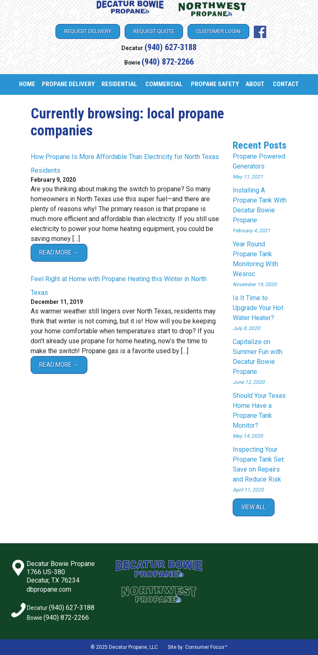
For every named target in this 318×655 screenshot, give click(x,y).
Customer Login (218, 31)
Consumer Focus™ (206, 647)
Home (27, 84)
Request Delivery (87, 31)
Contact (286, 84)
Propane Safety (215, 84)
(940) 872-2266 (168, 62)
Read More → (59, 252)
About (255, 84)
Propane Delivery (68, 84)
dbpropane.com (48, 589)
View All (253, 507)
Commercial (164, 84)
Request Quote (153, 31)
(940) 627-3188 (171, 47)
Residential (119, 84)
